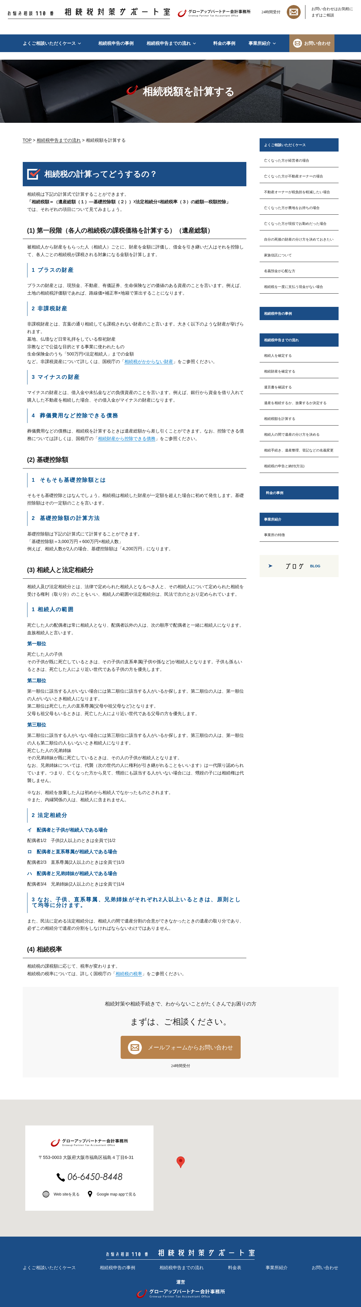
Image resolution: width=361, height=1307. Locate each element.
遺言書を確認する (278, 387)
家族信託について (278, 255)
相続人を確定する (278, 355)
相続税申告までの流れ (169, 43)
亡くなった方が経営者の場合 (286, 160)
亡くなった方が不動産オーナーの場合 (293, 176)
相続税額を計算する (279, 419)
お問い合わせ (317, 43)
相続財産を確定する (279, 371)
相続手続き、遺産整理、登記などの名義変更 (299, 450)
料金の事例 (224, 43)
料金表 (234, 1267)
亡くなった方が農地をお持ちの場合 (292, 208)
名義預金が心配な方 (279, 271)
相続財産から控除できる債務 (126, 438)
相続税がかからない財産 (148, 361)
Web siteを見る (67, 1194)
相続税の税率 (129, 973)
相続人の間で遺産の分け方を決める (292, 434)
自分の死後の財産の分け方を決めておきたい (299, 239)
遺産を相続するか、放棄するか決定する (295, 403)
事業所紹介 (260, 43)
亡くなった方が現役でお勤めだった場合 (295, 223)
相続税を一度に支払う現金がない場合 (293, 287)
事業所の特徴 (274, 535)
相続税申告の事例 (116, 43)
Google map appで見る (116, 1194)
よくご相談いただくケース (49, 43)
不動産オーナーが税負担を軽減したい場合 (297, 192)
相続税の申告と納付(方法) (284, 466)
